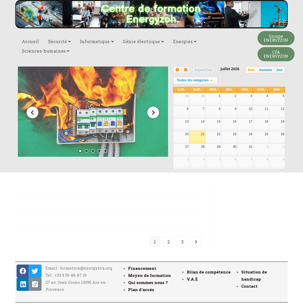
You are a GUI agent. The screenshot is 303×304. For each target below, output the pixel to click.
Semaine (265, 70)
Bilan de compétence (209, 272)
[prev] (177, 70)
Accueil (30, 41)
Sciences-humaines (46, 51)
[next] (185, 70)
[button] (276, 38)
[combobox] (195, 80)
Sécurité (59, 41)
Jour (279, 70)
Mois (251, 70)
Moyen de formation (149, 275)
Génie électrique (143, 41)
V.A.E (192, 279)
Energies (185, 41)
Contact (249, 286)
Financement (142, 268)
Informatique (97, 41)
